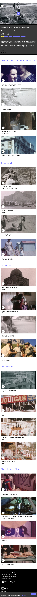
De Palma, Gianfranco (12, 30)
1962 (8, 34)
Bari (8, 33)
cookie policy (23, 595)
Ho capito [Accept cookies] (33, 594)
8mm (8, 32)
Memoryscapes (18, 2)
